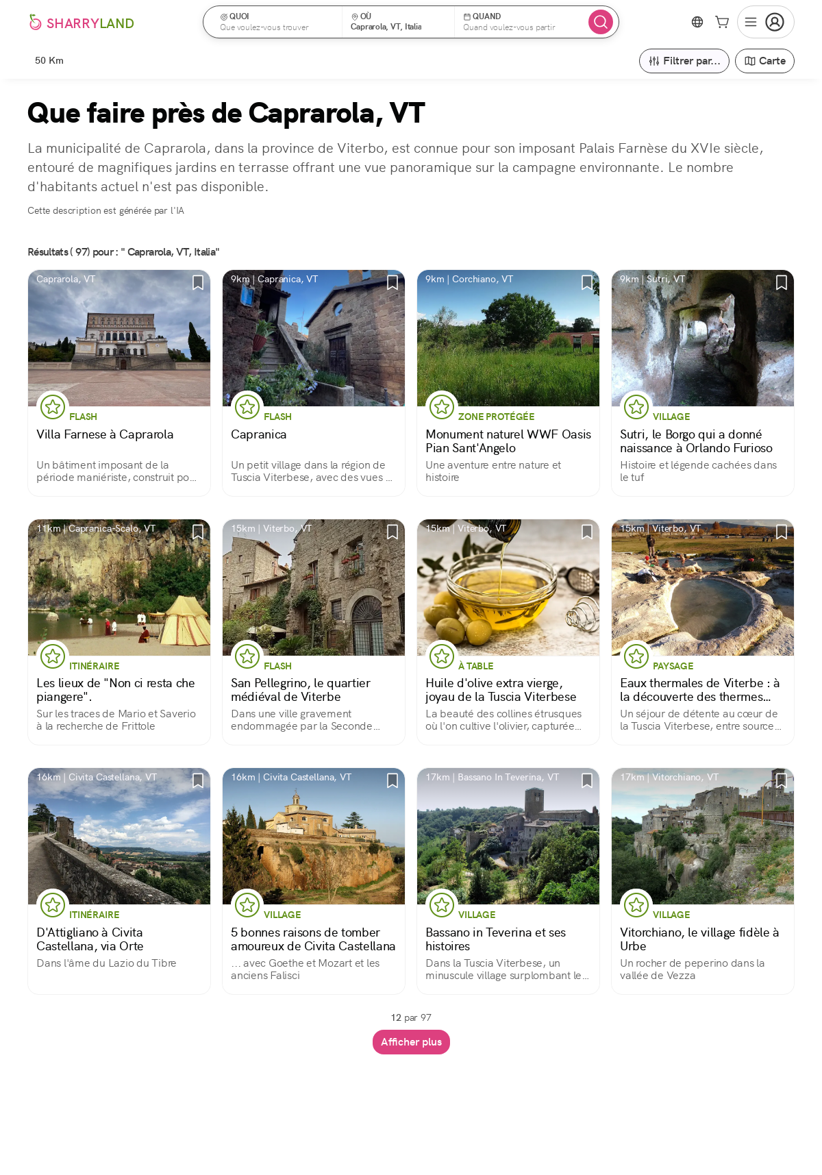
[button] (277, 22)
